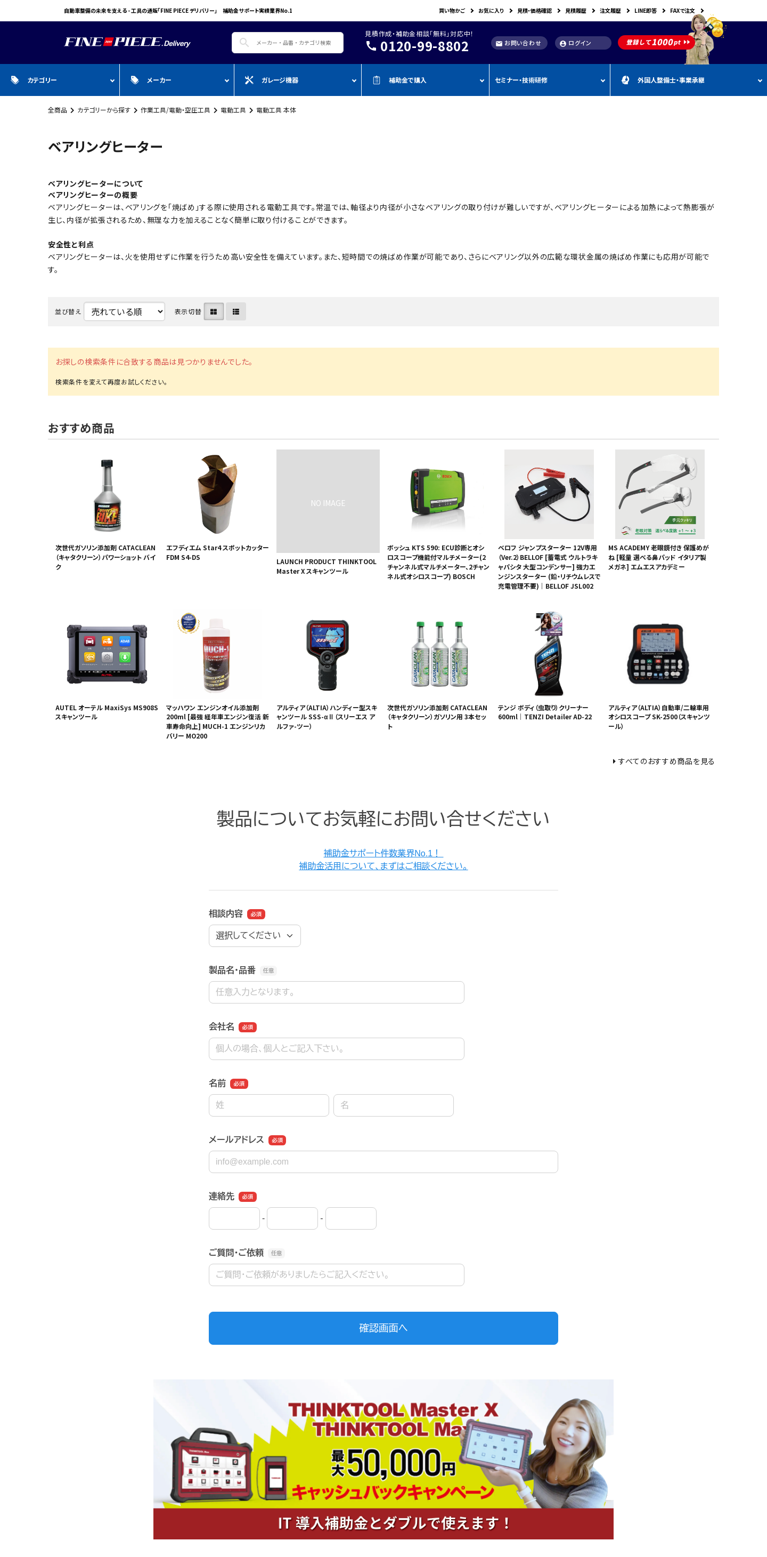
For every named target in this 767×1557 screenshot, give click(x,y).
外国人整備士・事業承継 (663, 79)
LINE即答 (645, 10)
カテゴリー (34, 79)
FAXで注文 (682, 10)
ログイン (575, 42)
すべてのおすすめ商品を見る (666, 761)
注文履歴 (610, 10)
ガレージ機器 (271, 79)
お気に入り (491, 10)
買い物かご (452, 10)
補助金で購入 (399, 79)
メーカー (151, 79)
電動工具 (233, 109)
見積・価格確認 (534, 10)
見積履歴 (575, 10)
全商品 (57, 109)
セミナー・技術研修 (521, 79)
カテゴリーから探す (103, 109)
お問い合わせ (518, 42)
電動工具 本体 (276, 109)
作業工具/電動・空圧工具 (175, 109)
